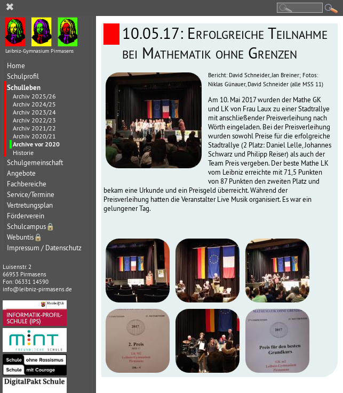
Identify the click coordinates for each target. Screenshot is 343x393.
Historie (23, 153)
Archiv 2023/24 (34, 112)
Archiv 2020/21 (34, 136)
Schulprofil (23, 76)
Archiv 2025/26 (34, 96)
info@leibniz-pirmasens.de (37, 289)
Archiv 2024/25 (34, 104)
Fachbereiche (26, 184)
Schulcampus (31, 226)
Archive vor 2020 (36, 144)
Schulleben (24, 87)
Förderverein (25, 215)
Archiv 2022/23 (34, 120)
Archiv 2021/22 (34, 128)
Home (16, 65)
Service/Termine (30, 194)
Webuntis (25, 237)
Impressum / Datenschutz (44, 247)
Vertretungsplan (30, 205)
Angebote (21, 173)
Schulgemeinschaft (35, 162)
